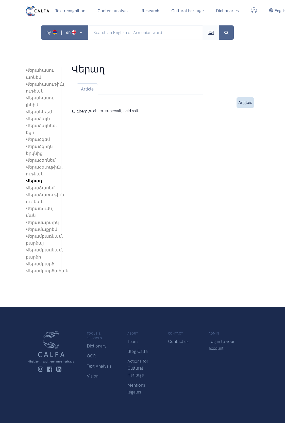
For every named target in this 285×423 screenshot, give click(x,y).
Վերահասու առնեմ (40, 74)
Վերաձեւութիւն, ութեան (41, 170)
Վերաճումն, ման (39, 212)
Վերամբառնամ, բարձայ (41, 240)
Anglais (245, 102)
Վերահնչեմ (39, 111)
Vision (92, 376)
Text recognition (70, 10)
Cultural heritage (187, 10)
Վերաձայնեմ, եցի (41, 129)
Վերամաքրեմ (41, 229)
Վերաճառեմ (40, 187)
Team (132, 341)
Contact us (178, 341)
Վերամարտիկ (41, 222)
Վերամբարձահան (41, 270)
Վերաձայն (38, 118)
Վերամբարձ (40, 263)
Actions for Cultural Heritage (137, 368)
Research (150, 10)
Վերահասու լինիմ (40, 101)
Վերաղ (34, 180)
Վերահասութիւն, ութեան (41, 88)
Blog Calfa (137, 351)
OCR (91, 355)
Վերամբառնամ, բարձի (41, 253)
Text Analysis (99, 366)
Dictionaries (227, 10)
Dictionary (96, 346)
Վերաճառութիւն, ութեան (41, 198)
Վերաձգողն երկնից (39, 150)
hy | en (62, 32)
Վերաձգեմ (38, 139)
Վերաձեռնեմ (41, 160)
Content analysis (113, 10)
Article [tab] (87, 89)
